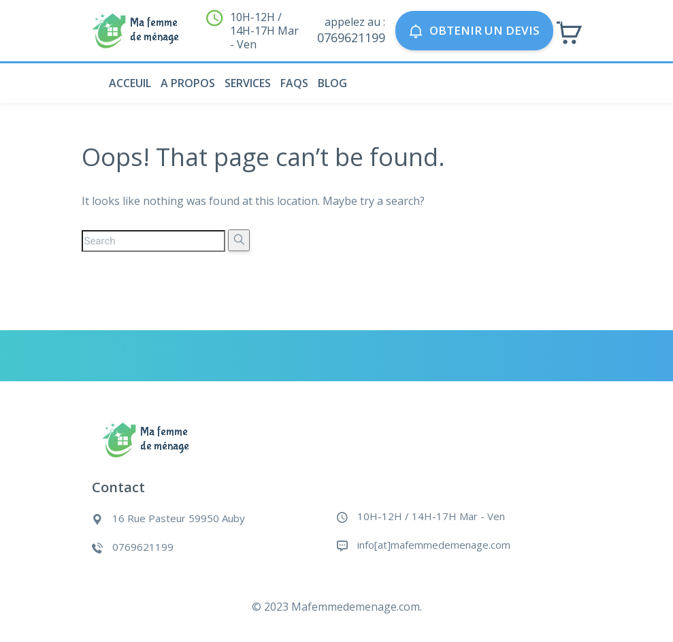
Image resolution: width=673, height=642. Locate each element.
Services (248, 83)
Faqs (294, 83)
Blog (332, 83)
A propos (188, 83)
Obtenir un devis (474, 30)
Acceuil (130, 83)
